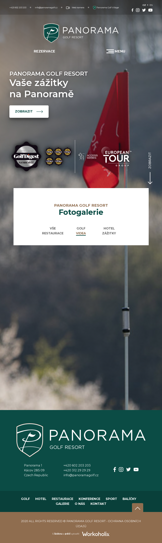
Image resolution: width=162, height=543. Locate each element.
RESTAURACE (52, 233)
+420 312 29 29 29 (76, 470)
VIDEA (81, 233)
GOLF (81, 228)
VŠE (53, 228)
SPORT (111, 499)
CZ (144, 5)
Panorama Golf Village (106, 7)
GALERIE (62, 504)
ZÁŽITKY (109, 233)
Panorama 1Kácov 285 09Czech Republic (36, 470)
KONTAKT (98, 504)
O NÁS (80, 504)
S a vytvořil (81, 533)
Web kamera (75, 7)
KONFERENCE (89, 499)
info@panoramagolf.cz (46, 7)
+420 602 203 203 (17, 7)
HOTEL (109, 228)
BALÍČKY (129, 499)
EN (151, 5)
